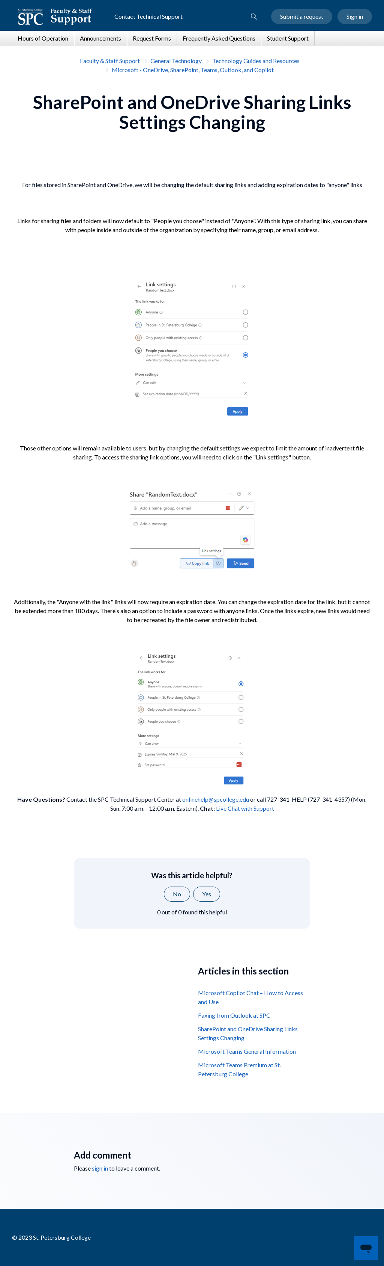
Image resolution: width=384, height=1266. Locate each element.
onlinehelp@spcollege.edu (215, 799)
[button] (253, 16)
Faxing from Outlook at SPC (234, 1015)
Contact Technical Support (148, 16)
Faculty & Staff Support (110, 60)
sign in (100, 1168)
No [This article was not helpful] (177, 893)
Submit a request (301, 16)
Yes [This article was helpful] (206, 893)
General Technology (176, 60)
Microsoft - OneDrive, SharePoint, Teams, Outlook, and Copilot (193, 69)
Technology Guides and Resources (256, 60)
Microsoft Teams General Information (247, 1051)
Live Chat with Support (245, 808)
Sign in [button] (354, 16)
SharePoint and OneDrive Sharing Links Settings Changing (248, 1033)
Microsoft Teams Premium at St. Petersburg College (239, 1069)
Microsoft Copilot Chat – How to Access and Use (250, 997)
